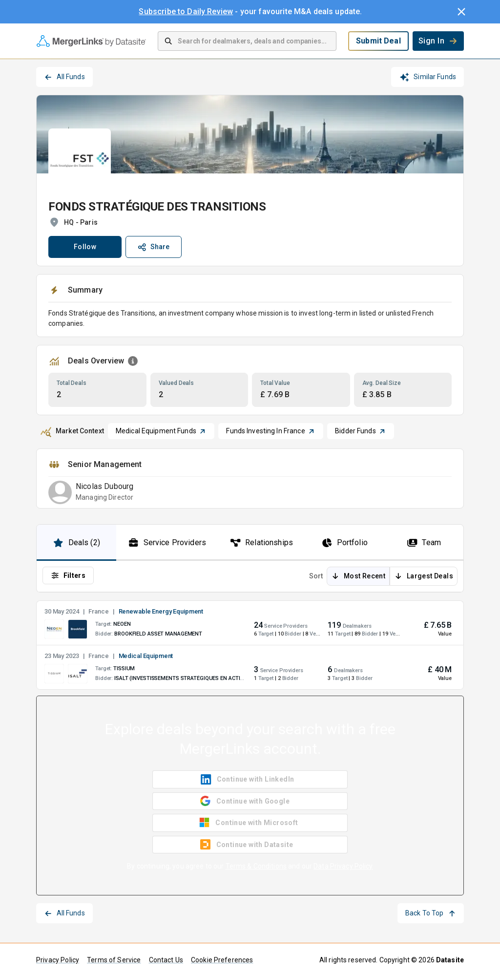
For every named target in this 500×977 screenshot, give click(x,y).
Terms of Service (114, 960)
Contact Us (166, 960)
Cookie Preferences (222, 960)
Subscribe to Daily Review (186, 11)
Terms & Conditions (256, 866)
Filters (68, 575)
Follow (85, 247)
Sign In (438, 40)
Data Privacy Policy (343, 866)
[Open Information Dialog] (133, 361)
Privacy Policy (57, 960)
